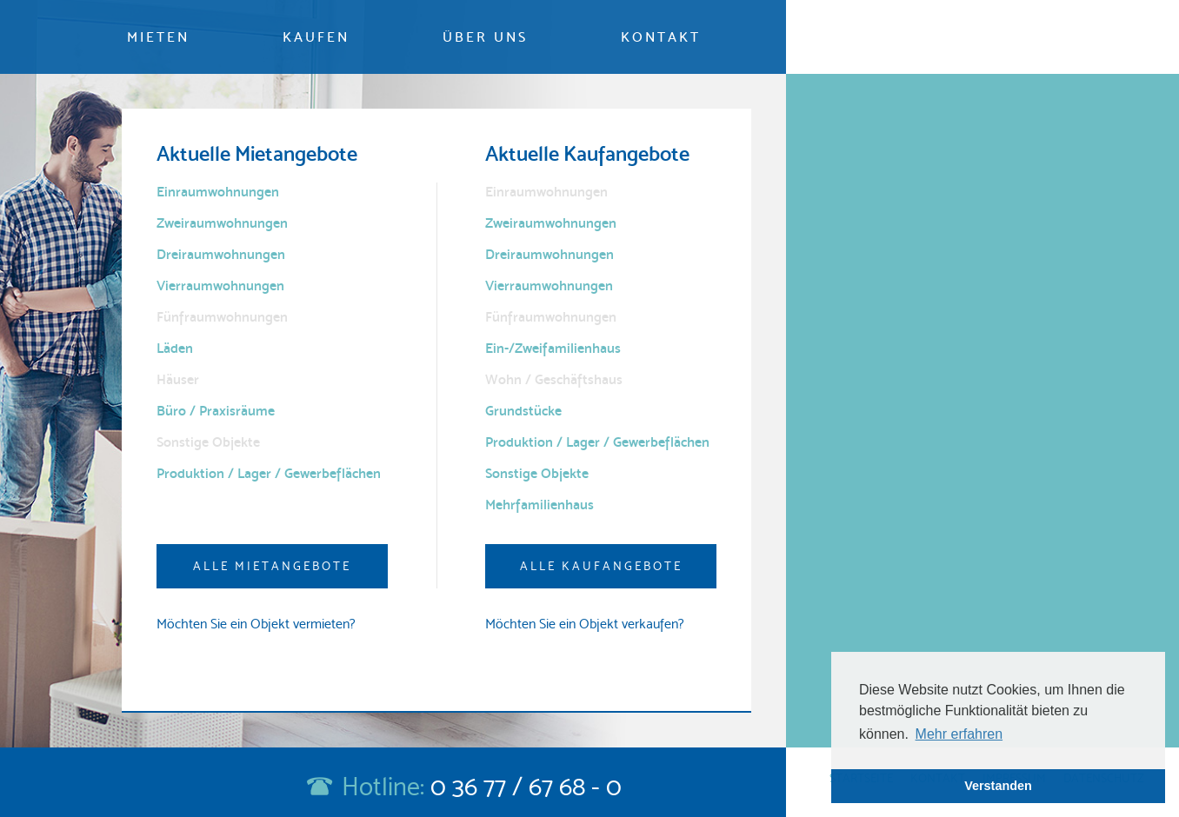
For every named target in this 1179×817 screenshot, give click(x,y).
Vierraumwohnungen (220, 285)
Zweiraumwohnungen (222, 223)
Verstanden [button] (998, 786)
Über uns (485, 37)
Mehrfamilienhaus (539, 504)
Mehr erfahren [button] (959, 734)
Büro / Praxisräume (216, 410)
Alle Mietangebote (272, 566)
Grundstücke (523, 410)
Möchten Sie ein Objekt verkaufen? (584, 623)
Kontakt (661, 37)
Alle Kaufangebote (601, 566)
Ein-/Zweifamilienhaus (553, 348)
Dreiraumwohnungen (221, 254)
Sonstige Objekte (537, 473)
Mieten (158, 37)
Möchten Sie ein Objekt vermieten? (256, 623)
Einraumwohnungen (218, 191)
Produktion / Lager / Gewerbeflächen (269, 473)
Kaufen (316, 37)
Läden (175, 348)
